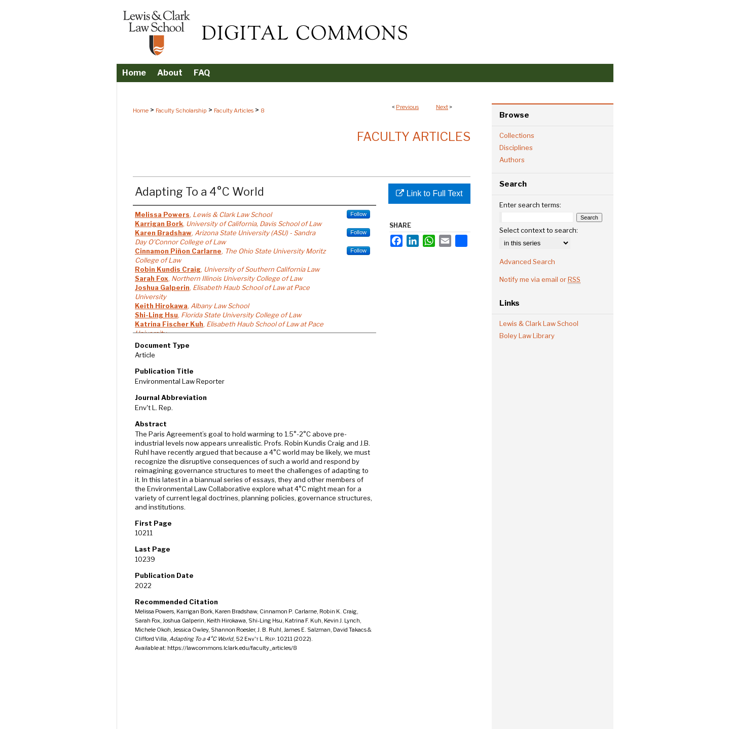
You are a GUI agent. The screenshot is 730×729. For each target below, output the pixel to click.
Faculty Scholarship (181, 110)
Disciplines (516, 147)
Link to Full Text (429, 193)
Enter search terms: (530, 205)
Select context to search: (538, 230)
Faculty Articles (233, 110)
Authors (512, 160)
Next (442, 107)
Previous (407, 107)
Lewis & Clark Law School (538, 323)
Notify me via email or (539, 279)
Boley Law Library (527, 336)
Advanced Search (527, 262)
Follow (358, 214)
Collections (516, 135)
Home (141, 110)
